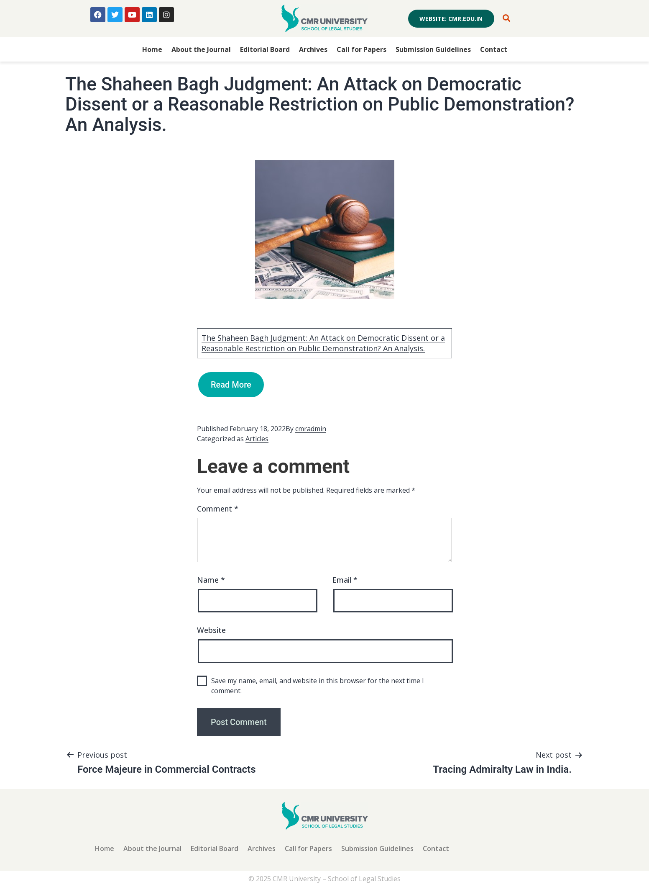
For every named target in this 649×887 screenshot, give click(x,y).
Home (152, 49)
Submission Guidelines (433, 49)
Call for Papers (361, 49)
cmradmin (310, 428)
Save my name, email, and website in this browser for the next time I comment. (317, 685)
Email (345, 580)
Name (211, 580)
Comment (217, 509)
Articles (256, 438)
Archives (313, 49)
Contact (493, 49)
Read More (231, 385)
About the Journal (201, 49)
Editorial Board (265, 49)
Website (211, 630)
